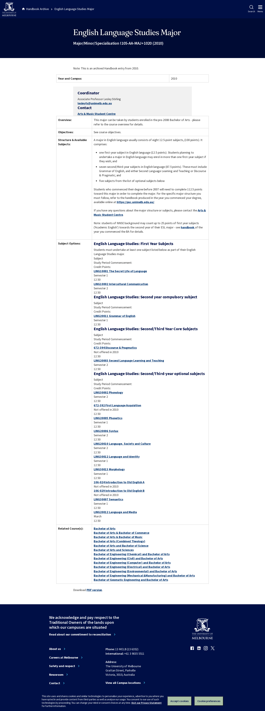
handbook (188, 227)
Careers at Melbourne (63, 657)
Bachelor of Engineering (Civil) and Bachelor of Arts (128, 558)
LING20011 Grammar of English (114, 316)
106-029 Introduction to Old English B (119, 491)
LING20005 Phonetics (108, 418)
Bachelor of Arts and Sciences (114, 550)
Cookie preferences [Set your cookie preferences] (208, 701)
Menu (260, 9)
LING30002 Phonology (108, 392)
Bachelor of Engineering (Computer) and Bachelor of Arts (132, 563)
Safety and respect (62, 666)
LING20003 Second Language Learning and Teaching (129, 360)
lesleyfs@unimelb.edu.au (95, 103)
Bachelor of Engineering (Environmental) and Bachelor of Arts (135, 571)
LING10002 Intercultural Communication (121, 284)
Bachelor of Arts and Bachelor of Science (121, 546)
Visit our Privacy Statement (146, 702)
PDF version (94, 590)
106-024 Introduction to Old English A (119, 482)
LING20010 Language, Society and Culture (122, 444)
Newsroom (56, 675)
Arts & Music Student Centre (97, 114)
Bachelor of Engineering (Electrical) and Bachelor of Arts (132, 567)
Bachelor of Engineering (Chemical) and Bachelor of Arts (132, 554)
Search (251, 9)
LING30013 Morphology (109, 469)
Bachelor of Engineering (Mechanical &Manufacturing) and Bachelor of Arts (144, 575)
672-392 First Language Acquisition (117, 405)
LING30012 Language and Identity (117, 457)
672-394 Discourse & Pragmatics (115, 348)
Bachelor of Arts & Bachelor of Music (118, 537)
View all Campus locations (123, 683)
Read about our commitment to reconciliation (80, 634)
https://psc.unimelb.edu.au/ (135, 202)
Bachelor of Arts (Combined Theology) (119, 541)
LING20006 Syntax (106, 431)
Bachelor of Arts (104, 528)
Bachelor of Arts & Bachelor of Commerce (121, 533)
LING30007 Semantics (108, 499)
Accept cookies (179, 701)
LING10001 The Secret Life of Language (120, 271)
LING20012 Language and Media (115, 512)
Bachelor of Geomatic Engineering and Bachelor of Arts (131, 580)
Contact (54, 683)
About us (55, 649)
